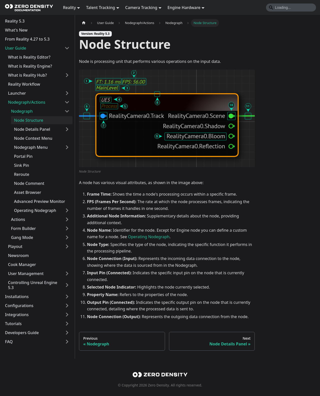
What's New (16, 30)
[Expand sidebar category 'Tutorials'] (67, 324)
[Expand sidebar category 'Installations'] (67, 297)
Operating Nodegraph (35, 210)
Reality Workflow (24, 84)
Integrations (17, 314)
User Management (26, 273)
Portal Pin (23, 156)
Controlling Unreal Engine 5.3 (32, 285)
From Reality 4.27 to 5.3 (27, 39)
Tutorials (13, 323)
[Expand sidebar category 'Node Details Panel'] (67, 129)
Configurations (19, 305)
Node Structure (28, 120)
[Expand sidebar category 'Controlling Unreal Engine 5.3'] (67, 285)
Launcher (17, 93)
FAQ (9, 341)
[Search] (291, 8)
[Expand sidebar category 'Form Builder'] (67, 228)
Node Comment (29, 183)
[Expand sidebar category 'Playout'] (67, 246)
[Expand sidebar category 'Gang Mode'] (67, 237)
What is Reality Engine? (30, 66)
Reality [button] (69, 7)
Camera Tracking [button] (141, 7)
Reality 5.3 (14, 21)
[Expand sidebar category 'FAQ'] (67, 342)
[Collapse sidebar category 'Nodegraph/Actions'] (67, 102)
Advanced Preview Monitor (39, 201)
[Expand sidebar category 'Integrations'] (67, 315)
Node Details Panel (32, 129)
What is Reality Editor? (29, 57)
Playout (15, 246)
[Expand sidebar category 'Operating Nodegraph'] (67, 210)
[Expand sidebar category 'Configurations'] (67, 306)
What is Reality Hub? (27, 75)
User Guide (15, 48)
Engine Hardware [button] (184, 7)
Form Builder (23, 228)
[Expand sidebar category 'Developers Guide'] (67, 333)
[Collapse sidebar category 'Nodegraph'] (67, 111)
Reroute (21, 174)
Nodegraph (22, 111)
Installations (17, 296)
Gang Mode (22, 237)
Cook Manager (22, 264)
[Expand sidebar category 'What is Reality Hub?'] (67, 75)
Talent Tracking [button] (100, 7)
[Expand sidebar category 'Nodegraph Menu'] (67, 147)
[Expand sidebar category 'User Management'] (67, 274)
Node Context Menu (33, 138)
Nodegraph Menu (31, 147)
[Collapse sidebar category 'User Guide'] (67, 48)
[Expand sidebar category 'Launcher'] (67, 93)
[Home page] (83, 23)
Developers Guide (22, 332)
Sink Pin (21, 165)
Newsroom (18, 255)
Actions (18, 219)
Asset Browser (27, 192)
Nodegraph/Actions (26, 102)
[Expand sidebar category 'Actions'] (67, 219)
